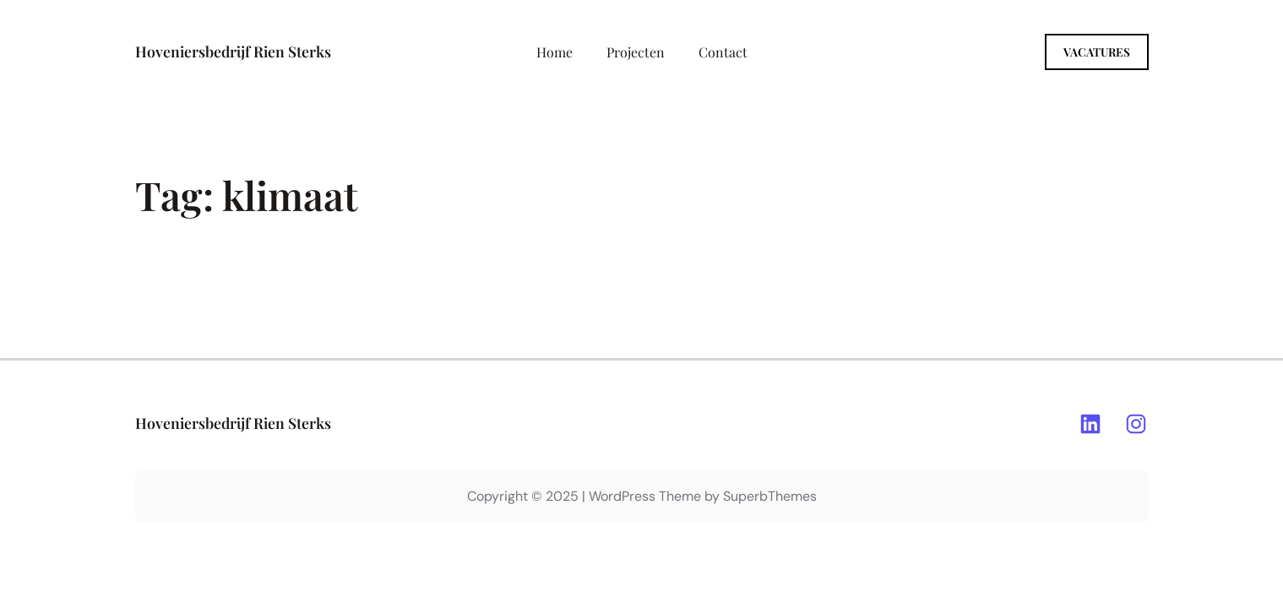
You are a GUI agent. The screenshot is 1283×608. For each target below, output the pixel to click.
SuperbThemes (770, 496)
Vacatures (1096, 51)
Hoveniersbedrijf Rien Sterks (233, 51)
